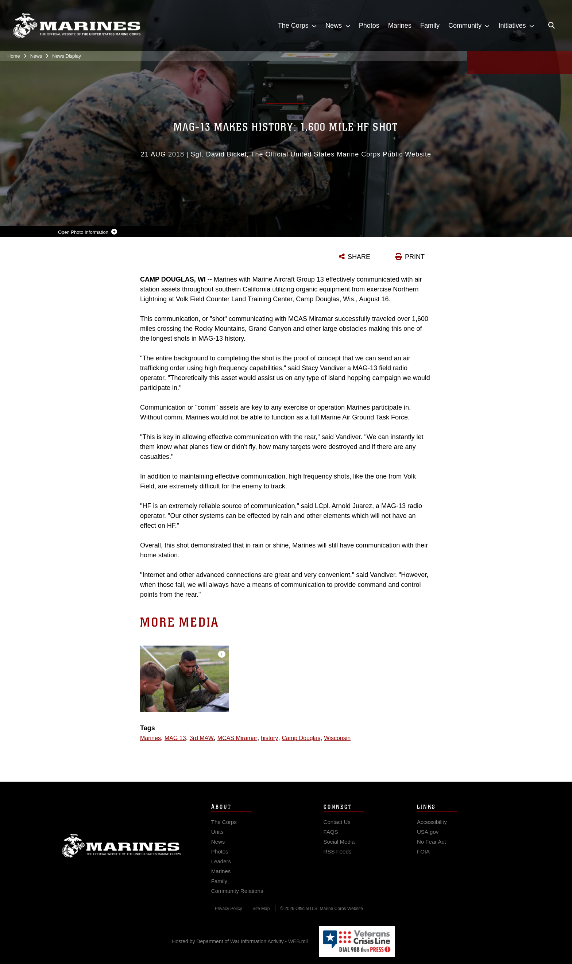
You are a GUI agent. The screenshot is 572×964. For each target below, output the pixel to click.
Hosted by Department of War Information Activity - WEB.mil (240, 941)
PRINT (415, 256)
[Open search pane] (551, 25)
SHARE (359, 256)
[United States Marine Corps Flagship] (76, 25)
